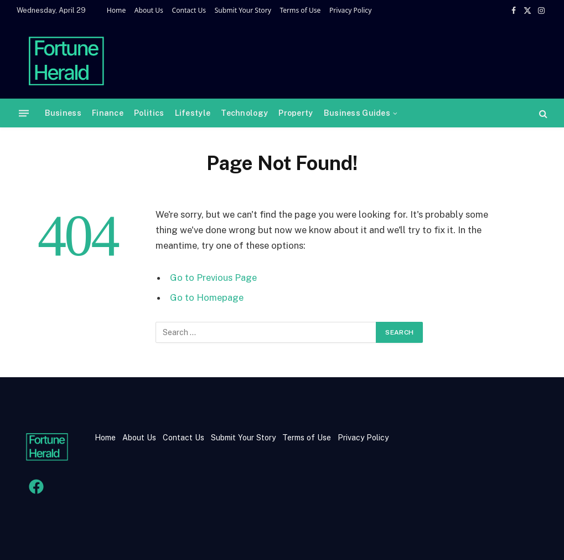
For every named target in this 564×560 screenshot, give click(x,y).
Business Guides (357, 113)
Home (116, 10)
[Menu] (24, 113)
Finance (107, 113)
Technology (244, 113)
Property (295, 113)
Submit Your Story (243, 10)
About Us (148, 10)
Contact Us (189, 10)
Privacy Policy (350, 10)
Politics (149, 113)
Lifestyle (193, 113)
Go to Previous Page (213, 277)
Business (63, 113)
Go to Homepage (207, 297)
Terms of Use (300, 10)
